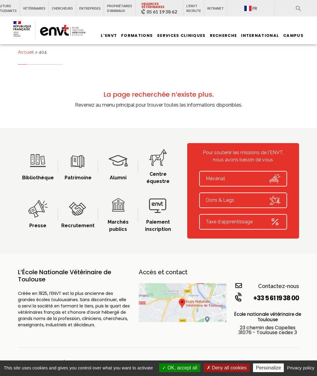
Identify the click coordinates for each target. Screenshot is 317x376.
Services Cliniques (181, 35)
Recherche (223, 35)
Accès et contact (163, 272)
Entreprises (90, 8)
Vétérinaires (34, 8)
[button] (298, 8)
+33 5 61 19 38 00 (266, 298)
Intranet (215, 8)
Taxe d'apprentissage (243, 222)
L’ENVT (109, 35)
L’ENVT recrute (193, 8)
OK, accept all (179, 367)
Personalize (268, 367)
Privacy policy (301, 367)
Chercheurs (62, 8)
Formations (137, 35)
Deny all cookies (227, 367)
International (260, 35)
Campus (293, 35)
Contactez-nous (267, 285)
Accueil (26, 52)
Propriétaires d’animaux (119, 8)
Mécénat (243, 179)
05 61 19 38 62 (162, 11)
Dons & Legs (243, 200)
